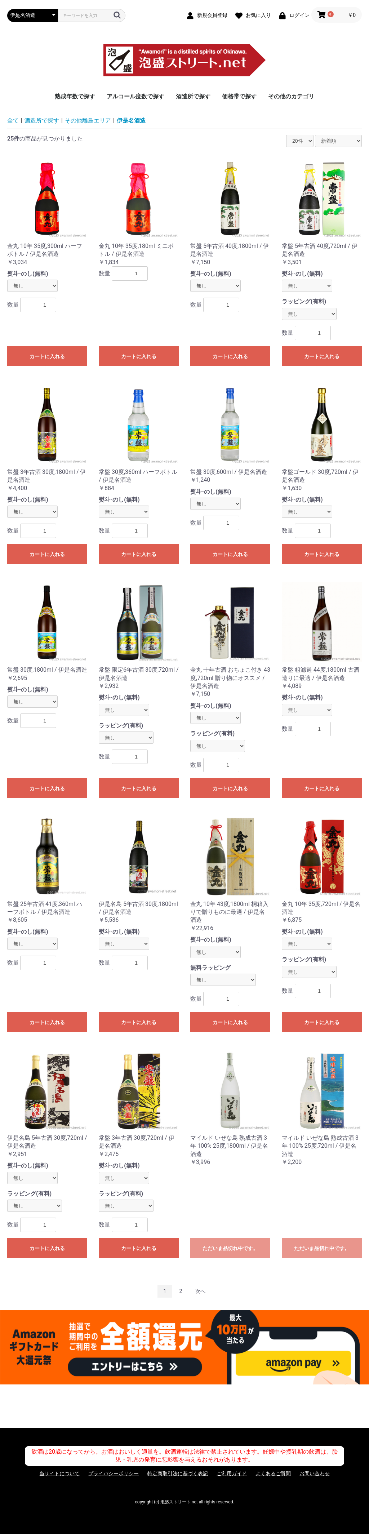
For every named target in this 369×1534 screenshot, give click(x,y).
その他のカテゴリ (291, 96)
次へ (200, 1291)
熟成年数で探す (75, 96)
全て (13, 120)
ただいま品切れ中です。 (230, 1248)
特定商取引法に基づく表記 (177, 1473)
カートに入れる (47, 356)
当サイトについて (59, 1473)
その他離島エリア (88, 120)
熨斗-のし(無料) (27, 273)
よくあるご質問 (273, 1473)
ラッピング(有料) (304, 301)
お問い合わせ (314, 1473)
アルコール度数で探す (135, 96)
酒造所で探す (193, 96)
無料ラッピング (210, 967)
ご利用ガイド (232, 1473)
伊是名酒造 (131, 120)
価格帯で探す (239, 96)
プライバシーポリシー (113, 1473)
